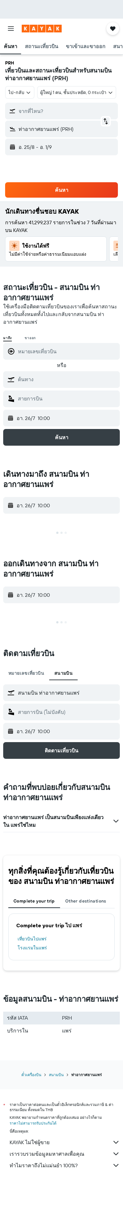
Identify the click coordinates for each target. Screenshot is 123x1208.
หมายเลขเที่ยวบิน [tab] (26, 673)
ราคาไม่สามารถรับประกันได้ (33, 1123)
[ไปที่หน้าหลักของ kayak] (42, 28)
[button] (11, 28)
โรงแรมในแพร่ (32, 948)
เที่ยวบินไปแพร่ (32, 939)
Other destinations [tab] (85, 901)
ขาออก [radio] (30, 338)
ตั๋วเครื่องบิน (31, 1074)
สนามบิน (56, 1074)
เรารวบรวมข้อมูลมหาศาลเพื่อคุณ (65, 1154)
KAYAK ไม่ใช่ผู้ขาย (65, 1142)
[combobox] (20, 92)
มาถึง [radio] (7, 338)
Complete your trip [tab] (34, 901)
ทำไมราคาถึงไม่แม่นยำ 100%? (65, 1165)
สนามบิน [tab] (63, 673)
